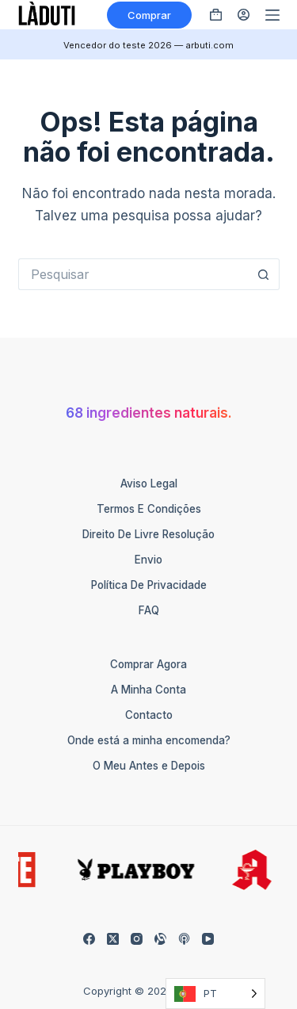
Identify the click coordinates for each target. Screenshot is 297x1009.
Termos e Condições (149, 509)
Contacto (149, 715)
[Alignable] (160, 939)
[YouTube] (208, 939)
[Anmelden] (243, 15)
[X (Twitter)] (113, 939)
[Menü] (272, 15)
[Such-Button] (264, 274)
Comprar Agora (148, 664)
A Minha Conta (148, 689)
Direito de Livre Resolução (148, 534)
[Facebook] (89, 939)
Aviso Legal (148, 483)
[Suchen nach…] (133, 274)
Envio (148, 559)
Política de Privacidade (149, 585)
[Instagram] (137, 939)
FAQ (149, 610)
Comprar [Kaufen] (149, 15)
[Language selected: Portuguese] (215, 993)
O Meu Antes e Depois (149, 765)
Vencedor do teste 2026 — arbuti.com (148, 45)
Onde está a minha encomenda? (148, 740)
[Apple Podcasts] (184, 939)
